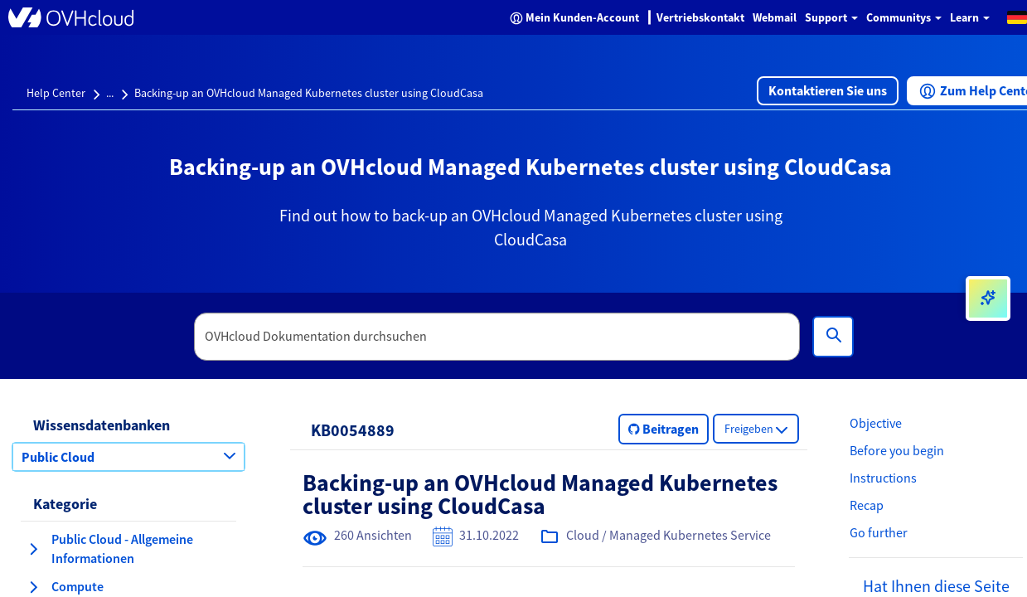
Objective (876, 423)
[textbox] (497, 337)
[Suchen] (833, 336)
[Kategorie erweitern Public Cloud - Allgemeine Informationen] (33, 549)
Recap (867, 505)
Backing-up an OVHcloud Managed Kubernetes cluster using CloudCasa (308, 92)
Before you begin (897, 450)
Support (831, 17)
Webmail (775, 17)
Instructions (883, 477)
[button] (828, 90)
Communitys (904, 17)
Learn (970, 17)
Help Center (56, 92)
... (110, 92)
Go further (879, 532)
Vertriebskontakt (700, 17)
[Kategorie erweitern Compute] (33, 587)
